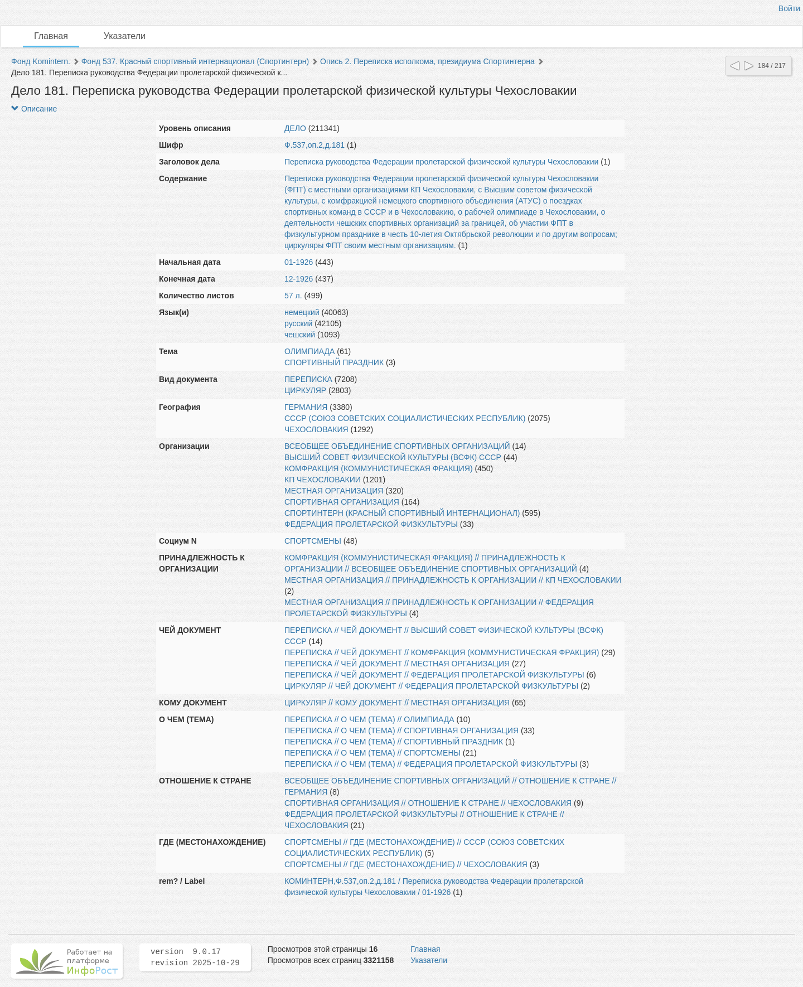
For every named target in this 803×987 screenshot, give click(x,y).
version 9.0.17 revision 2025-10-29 (195, 957)
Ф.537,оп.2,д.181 (314, 145)
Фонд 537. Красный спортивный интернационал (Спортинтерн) (195, 61)
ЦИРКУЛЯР (305, 390)
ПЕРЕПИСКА (308, 379)
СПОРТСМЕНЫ (312, 540)
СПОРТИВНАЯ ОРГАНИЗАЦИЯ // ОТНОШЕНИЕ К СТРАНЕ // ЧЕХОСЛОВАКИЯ (428, 803)
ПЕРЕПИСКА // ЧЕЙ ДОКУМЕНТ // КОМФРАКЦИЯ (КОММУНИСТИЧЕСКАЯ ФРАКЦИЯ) (441, 652)
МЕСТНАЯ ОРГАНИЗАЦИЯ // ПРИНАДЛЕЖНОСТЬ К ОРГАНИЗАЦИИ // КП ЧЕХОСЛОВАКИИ (453, 579)
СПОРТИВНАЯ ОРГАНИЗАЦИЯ (341, 501)
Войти (789, 8)
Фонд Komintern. (40, 61)
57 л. (293, 295)
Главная (51, 36)
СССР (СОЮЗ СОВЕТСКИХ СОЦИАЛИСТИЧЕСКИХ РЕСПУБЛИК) (404, 418)
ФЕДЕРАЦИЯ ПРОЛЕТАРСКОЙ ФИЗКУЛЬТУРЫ (371, 524)
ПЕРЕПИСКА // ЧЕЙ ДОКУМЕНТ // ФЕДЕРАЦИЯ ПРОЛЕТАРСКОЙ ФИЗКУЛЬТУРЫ (434, 674)
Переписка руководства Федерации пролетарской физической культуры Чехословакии (441, 161)
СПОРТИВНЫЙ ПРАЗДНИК (334, 362)
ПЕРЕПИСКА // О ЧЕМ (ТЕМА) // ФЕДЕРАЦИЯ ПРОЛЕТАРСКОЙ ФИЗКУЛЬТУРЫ (430, 763)
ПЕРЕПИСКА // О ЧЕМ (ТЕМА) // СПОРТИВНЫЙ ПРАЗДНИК (393, 741)
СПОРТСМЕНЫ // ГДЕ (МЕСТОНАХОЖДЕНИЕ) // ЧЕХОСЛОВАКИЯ (406, 864)
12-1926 (298, 278)
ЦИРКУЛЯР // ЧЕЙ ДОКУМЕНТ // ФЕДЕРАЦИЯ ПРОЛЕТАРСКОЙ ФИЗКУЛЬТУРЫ (431, 685)
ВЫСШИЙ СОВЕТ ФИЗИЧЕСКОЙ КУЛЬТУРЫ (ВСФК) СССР (392, 457)
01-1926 (298, 262)
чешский (299, 334)
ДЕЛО (295, 128)
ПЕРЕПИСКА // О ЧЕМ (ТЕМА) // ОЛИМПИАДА (369, 719)
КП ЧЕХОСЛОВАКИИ (322, 479)
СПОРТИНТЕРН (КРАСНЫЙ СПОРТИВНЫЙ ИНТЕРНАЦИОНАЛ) (402, 513)
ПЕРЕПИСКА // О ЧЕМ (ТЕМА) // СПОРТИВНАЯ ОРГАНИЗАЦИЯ (401, 730)
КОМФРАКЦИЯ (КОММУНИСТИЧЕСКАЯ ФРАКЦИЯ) (378, 468)
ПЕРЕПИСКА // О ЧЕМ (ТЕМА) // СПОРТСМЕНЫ (372, 752)
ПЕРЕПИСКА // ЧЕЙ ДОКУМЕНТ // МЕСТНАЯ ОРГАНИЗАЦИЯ (397, 663)
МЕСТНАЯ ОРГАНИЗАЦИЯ (333, 490)
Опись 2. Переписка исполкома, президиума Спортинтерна (427, 61)
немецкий (302, 312)
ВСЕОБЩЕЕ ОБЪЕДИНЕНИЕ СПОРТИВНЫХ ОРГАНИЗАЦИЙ (397, 446)
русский (298, 323)
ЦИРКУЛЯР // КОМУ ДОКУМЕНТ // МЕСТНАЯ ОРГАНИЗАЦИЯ (397, 702)
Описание (34, 108)
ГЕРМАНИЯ (305, 407)
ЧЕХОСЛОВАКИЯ (316, 429)
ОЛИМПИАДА (309, 351)
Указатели (125, 36)
